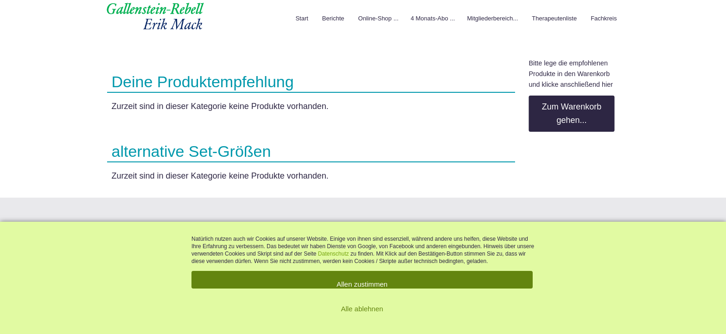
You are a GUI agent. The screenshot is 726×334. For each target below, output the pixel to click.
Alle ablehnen (362, 309)
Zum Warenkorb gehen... (571, 113)
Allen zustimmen (362, 284)
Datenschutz (334, 253)
